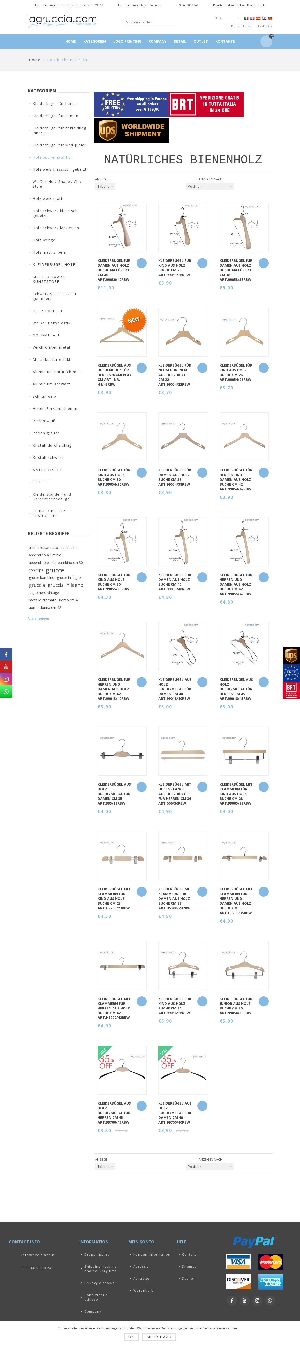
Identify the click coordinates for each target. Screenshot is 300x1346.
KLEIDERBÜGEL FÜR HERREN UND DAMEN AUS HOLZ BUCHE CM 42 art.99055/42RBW (236, 584)
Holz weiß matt (48, 198)
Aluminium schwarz (51, 384)
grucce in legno (69, 577)
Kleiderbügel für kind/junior (59, 145)
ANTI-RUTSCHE (47, 469)
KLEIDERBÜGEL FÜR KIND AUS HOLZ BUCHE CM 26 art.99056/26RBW (174, 1005)
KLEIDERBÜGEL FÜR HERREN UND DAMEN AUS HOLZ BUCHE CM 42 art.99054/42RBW (236, 479)
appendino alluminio (45, 555)
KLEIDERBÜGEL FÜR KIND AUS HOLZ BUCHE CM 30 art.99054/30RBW (114, 477)
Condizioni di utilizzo (96, 1297)
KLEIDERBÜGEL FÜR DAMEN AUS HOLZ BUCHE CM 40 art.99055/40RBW (174, 581)
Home (34, 59)
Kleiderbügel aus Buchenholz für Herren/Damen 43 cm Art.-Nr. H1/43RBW (114, 375)
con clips (36, 570)
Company (93, 1311)
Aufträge (141, 1278)
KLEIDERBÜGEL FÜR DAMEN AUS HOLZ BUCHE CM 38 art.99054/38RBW (174, 477)
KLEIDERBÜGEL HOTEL (55, 264)
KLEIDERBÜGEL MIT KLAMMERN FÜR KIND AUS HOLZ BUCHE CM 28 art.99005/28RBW (236, 794)
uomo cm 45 (69, 600)
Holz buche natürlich (53, 157)
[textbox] (146, 22)
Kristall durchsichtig (52, 445)
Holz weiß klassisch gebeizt (60, 169)
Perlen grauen (46, 433)
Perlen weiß (44, 420)
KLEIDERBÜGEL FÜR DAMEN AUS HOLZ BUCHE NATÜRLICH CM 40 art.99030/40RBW (114, 270)
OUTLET (41, 482)
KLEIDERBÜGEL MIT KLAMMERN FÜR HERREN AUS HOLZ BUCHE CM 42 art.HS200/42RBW (114, 1008)
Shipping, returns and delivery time (100, 1268)
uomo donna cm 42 (45, 607)
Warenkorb (143, 1290)
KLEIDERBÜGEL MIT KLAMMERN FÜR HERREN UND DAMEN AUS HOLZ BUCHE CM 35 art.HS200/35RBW (236, 901)
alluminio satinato (43, 547)
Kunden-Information (152, 1254)
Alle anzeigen (38, 618)
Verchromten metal (51, 347)
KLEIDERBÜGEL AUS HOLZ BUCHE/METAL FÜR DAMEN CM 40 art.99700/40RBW (175, 1113)
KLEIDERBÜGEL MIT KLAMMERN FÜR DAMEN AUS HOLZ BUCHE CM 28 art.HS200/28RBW (174, 898)
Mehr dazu (159, 1336)
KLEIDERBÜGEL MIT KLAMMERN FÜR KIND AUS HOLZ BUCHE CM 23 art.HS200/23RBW (114, 898)
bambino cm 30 (70, 562)
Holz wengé (44, 240)
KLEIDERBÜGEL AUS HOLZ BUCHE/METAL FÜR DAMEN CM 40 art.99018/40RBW (175, 689)
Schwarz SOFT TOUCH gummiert (54, 296)
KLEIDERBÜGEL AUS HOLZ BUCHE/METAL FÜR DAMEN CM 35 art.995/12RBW (114, 794)
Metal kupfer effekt (52, 359)
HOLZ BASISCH (47, 310)
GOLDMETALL (46, 335)
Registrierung (242, 26)
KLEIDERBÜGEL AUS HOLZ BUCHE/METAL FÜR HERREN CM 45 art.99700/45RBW (114, 1113)
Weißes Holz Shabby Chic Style (57, 184)
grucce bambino (41, 577)
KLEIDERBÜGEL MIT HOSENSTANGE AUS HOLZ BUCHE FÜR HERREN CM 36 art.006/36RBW (174, 794)
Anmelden (265, 26)
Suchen (189, 1278)
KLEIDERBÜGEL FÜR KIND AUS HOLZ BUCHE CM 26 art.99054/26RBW (236, 372)
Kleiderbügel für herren (55, 103)
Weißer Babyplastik (51, 323)
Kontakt (189, 1254)
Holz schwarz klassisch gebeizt (55, 213)
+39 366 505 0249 (187, 5)
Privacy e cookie (99, 1283)
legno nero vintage (44, 592)
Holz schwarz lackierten (56, 227)
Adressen (142, 1266)
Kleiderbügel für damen (55, 115)
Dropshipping (96, 1254)
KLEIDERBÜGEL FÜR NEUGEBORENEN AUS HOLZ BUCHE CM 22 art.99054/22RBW (174, 375)
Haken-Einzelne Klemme (56, 408)
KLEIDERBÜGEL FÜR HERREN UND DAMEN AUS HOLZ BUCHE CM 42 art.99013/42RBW (114, 689)
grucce (55, 570)
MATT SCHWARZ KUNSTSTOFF (49, 279)
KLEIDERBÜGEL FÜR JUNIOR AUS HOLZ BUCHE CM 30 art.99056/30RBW (236, 1005)
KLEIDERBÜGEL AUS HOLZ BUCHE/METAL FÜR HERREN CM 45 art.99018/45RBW (236, 689)
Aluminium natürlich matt (57, 371)
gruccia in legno (65, 585)
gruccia (37, 585)
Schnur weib (44, 396)
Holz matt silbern (50, 252)
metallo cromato (43, 600)
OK (131, 1337)
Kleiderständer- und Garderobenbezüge (52, 496)
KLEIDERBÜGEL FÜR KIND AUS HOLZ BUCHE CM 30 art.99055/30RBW (114, 581)
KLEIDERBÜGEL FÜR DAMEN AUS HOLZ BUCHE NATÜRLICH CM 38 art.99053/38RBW (236, 270)
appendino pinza (42, 562)
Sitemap (189, 1266)
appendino (69, 547)
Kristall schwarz (48, 457)
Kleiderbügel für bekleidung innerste (59, 130)
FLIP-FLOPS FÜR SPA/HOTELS (49, 513)
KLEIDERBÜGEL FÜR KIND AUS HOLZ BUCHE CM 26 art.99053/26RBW (174, 267)
